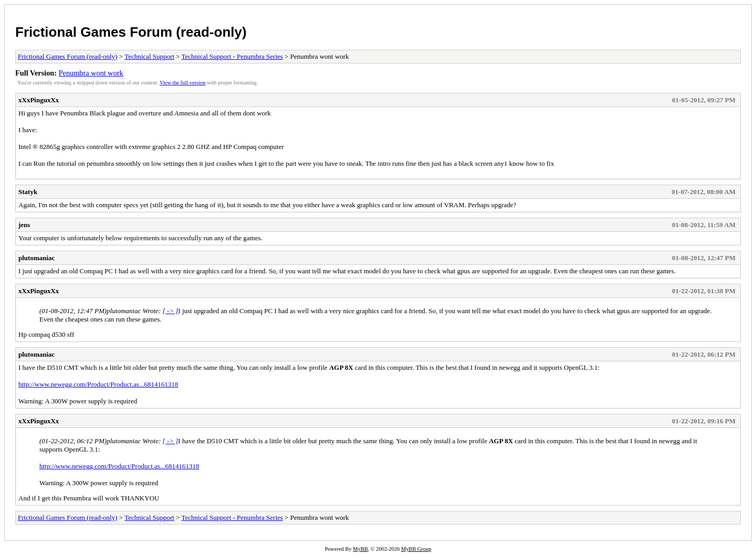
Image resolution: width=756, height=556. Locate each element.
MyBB (360, 549)
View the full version (182, 82)
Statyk (27, 192)
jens (24, 225)
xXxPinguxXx (38, 100)
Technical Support (149, 56)
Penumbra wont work (91, 73)
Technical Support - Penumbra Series (232, 56)
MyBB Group (416, 549)
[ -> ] (170, 311)
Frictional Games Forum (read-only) (131, 32)
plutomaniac (36, 258)
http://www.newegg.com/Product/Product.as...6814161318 (98, 384)
